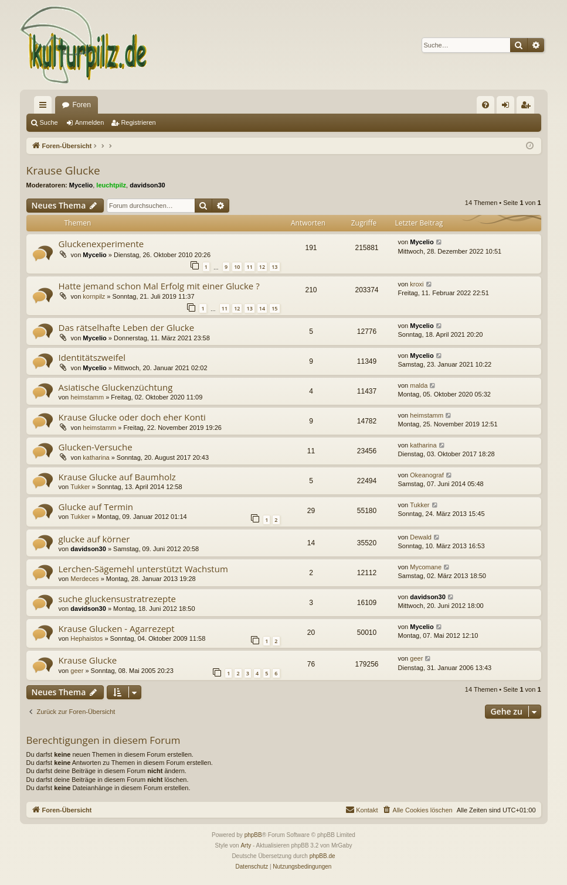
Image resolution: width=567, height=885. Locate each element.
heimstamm (87, 397)
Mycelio (81, 185)
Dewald (421, 537)
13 (274, 267)
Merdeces (84, 578)
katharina (96, 457)
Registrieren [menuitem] (527, 107)
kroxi (416, 284)
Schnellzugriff (45, 107)
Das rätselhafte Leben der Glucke (127, 327)
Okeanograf (426, 475)
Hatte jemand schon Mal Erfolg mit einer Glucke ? (159, 286)
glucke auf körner (94, 539)
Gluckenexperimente (101, 244)
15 (274, 308)
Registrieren (138, 122)
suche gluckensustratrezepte (117, 598)
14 (262, 308)
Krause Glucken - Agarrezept (117, 628)
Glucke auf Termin (96, 506)
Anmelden (89, 122)
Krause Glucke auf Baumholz (117, 477)
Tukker (80, 486)
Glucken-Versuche (96, 447)
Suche (49, 122)
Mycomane (426, 566)
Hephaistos (86, 638)
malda (418, 385)
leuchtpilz (111, 185)
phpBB (253, 835)
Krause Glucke (63, 170)
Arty (245, 845)
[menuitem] (485, 105)
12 (262, 267)
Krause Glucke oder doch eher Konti (132, 417)
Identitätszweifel (92, 357)
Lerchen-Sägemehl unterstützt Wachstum (143, 569)
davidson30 (147, 185)
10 (237, 267)
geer (76, 670)
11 (249, 267)
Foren (82, 105)
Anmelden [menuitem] (507, 107)
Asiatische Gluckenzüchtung (116, 387)
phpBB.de (322, 856)
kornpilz (94, 296)
